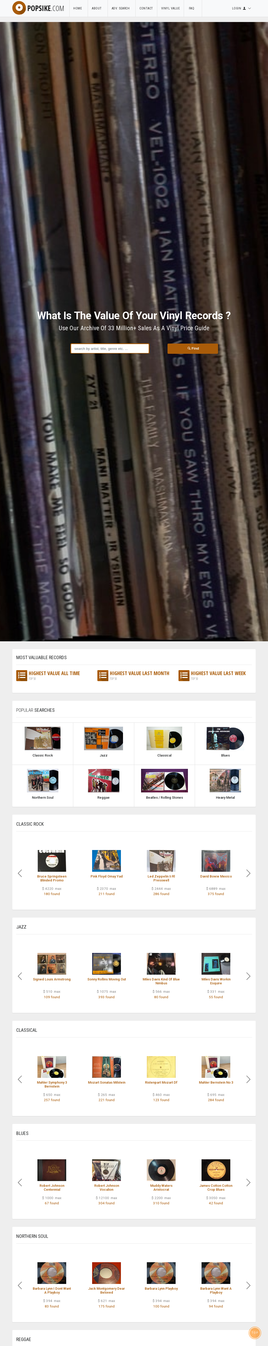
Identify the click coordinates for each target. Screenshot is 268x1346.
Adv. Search (122, 8)
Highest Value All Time (48, 675)
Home (78, 8)
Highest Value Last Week (212, 675)
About (98, 8)
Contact (146, 8)
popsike (38, 8)
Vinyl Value (170, 8)
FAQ (193, 8)
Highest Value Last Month (133, 675)
